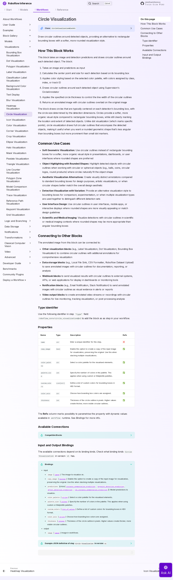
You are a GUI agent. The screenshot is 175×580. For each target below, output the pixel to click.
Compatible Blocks (53, 434)
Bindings (49, 463)
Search (95, 3)
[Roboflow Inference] (4, 3)
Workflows (42, 9)
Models (24, 9)
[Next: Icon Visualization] (156, 568)
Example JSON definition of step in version (76, 541)
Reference (62, 9)
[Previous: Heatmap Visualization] (19, 568)
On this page (148, 19)
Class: (60, 28)
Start (9, 9)
